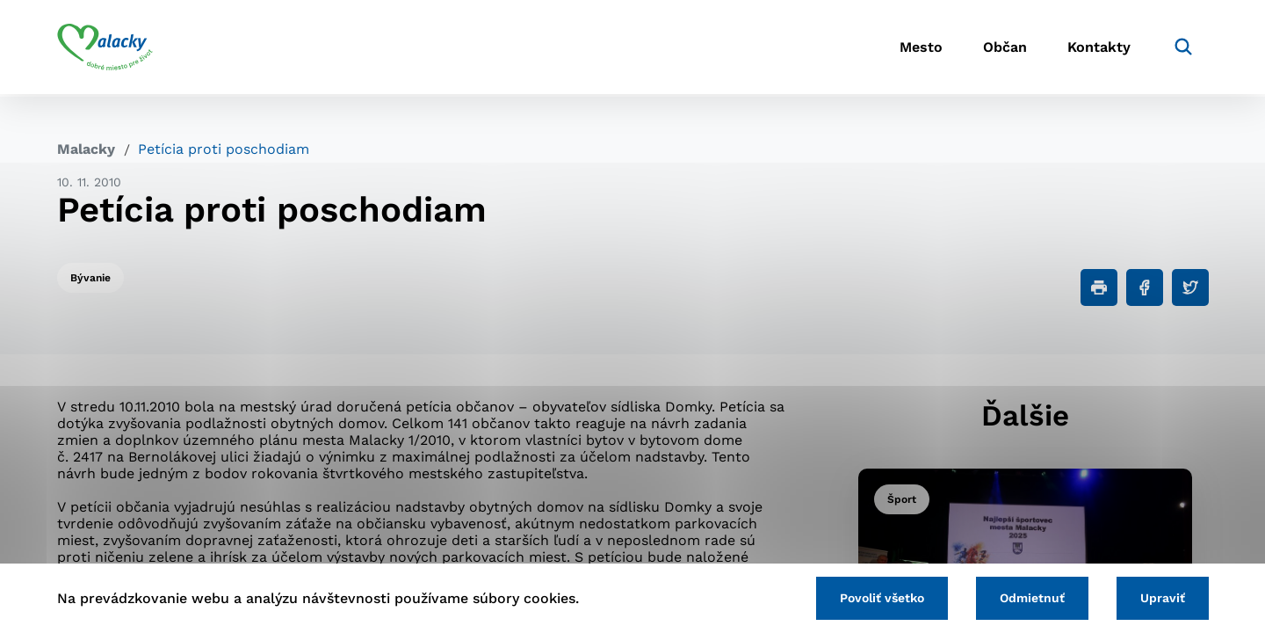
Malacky (86, 149)
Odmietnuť (1029, 598)
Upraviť (1161, 598)
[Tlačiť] (1099, 287)
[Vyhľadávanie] (1182, 48)
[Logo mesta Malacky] (105, 48)
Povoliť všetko (877, 598)
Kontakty (1098, 48)
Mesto (913, 48)
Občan (1001, 48)
